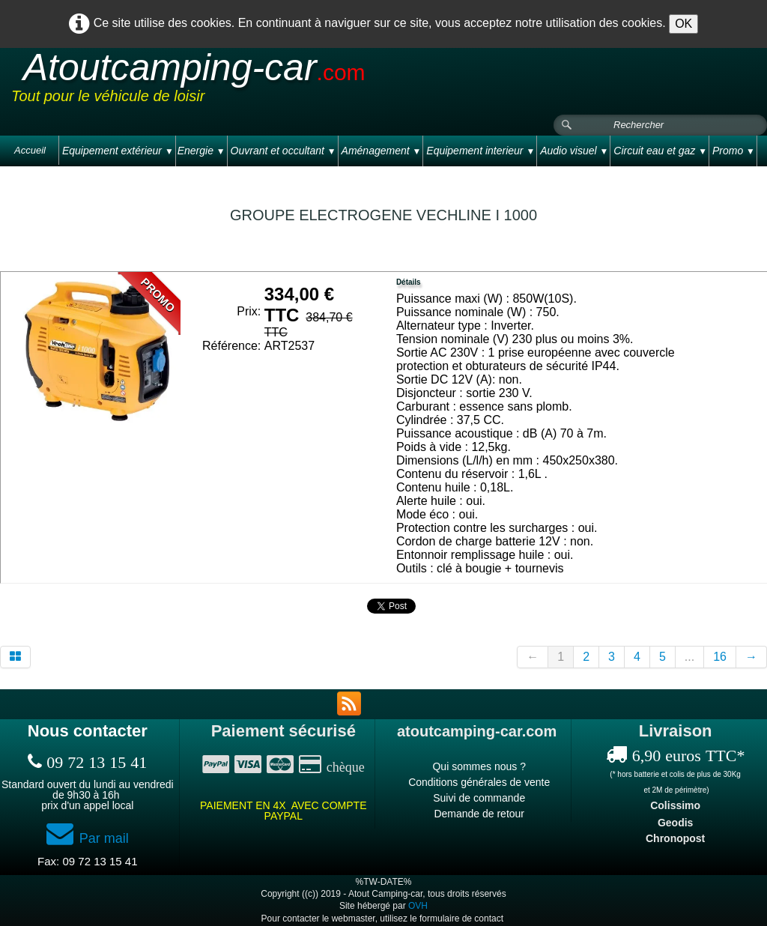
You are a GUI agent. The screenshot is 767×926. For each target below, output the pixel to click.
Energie (201, 151)
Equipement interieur (480, 151)
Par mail (87, 838)
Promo (733, 151)
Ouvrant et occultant (283, 151)
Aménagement (382, 151)
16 (720, 656)
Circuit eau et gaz (660, 151)
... (689, 656)
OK (683, 23)
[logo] (295, 81)
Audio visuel (574, 151)
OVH (418, 906)
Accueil (30, 150)
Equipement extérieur (118, 151)
